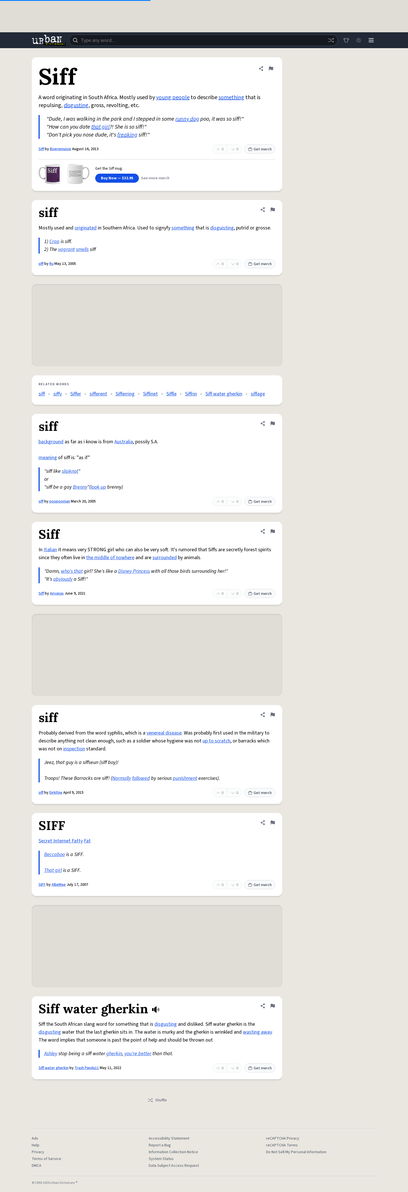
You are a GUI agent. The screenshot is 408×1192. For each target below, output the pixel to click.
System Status (161, 1159)
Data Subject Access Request (174, 1165)
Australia (123, 441)
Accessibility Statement (169, 1138)
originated (86, 227)
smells (82, 249)
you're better (137, 1053)
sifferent (98, 393)
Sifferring (125, 393)
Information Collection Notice (173, 1152)
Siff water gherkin (223, 393)
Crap (54, 241)
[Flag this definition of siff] (272, 209)
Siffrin (191, 393)
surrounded (164, 557)
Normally (121, 778)
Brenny (80, 487)
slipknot (70, 471)
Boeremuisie (60, 149)
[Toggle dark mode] (359, 40)
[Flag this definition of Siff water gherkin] (272, 1005)
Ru (51, 264)
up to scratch (216, 740)
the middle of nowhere (110, 557)
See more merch (155, 178)
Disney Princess (134, 571)
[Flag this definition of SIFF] (272, 822)
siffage (258, 393)
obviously (63, 579)
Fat (87, 840)
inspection (74, 748)
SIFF (42, 884)
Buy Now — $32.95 (117, 178)
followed (141, 778)
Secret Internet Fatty (61, 840)
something (231, 97)
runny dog (187, 119)
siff (41, 264)
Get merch (260, 149)
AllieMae (59, 884)
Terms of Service (46, 1159)
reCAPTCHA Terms (282, 1145)
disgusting (76, 105)
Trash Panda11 (87, 1068)
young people (173, 97)
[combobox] (203, 40)
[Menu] (371, 40)
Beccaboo (54, 854)
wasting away (257, 1032)
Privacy (38, 1152)
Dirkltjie (55, 792)
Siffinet (150, 393)
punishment (185, 778)
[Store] (346, 40)
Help (35, 1145)
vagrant (66, 249)
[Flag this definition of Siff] (270, 68)
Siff (41, 149)
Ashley (50, 1053)
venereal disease (164, 733)
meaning (48, 457)
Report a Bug (160, 1145)
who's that (72, 571)
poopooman (59, 501)
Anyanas (57, 593)
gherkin (114, 1053)
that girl (100, 127)
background (51, 441)
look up (98, 487)
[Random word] (331, 40)
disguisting (222, 227)
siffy (57, 393)
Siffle (171, 393)
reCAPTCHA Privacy (282, 1138)
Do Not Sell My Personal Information (296, 1152)
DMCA (36, 1165)
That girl (53, 870)
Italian (50, 549)
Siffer (75, 393)
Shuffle (157, 1100)
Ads (35, 1138)
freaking (127, 135)
